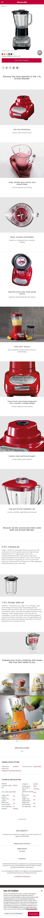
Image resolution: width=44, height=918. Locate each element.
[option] (22, 684)
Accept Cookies (33, 914)
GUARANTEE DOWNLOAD (22, 876)
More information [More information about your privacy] (31, 909)
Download (22, 851)
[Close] (42, 891)
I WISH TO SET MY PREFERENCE (14, 913)
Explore (3, 6)
